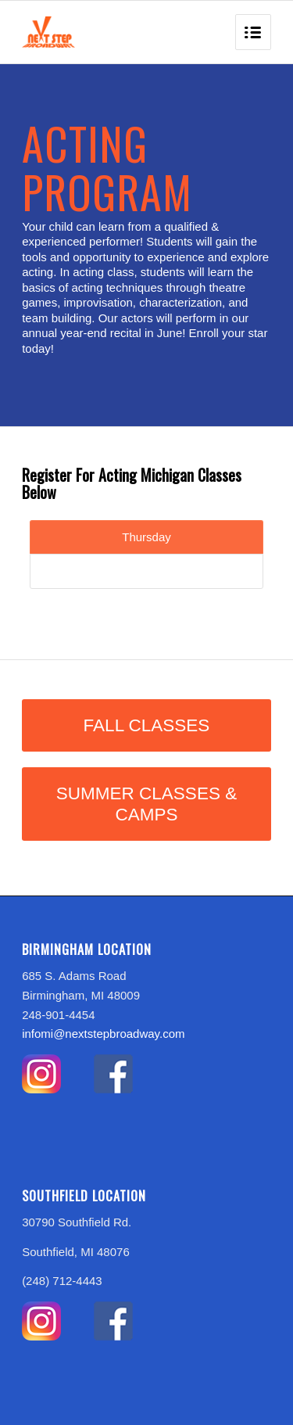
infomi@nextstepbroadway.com (103, 1033)
